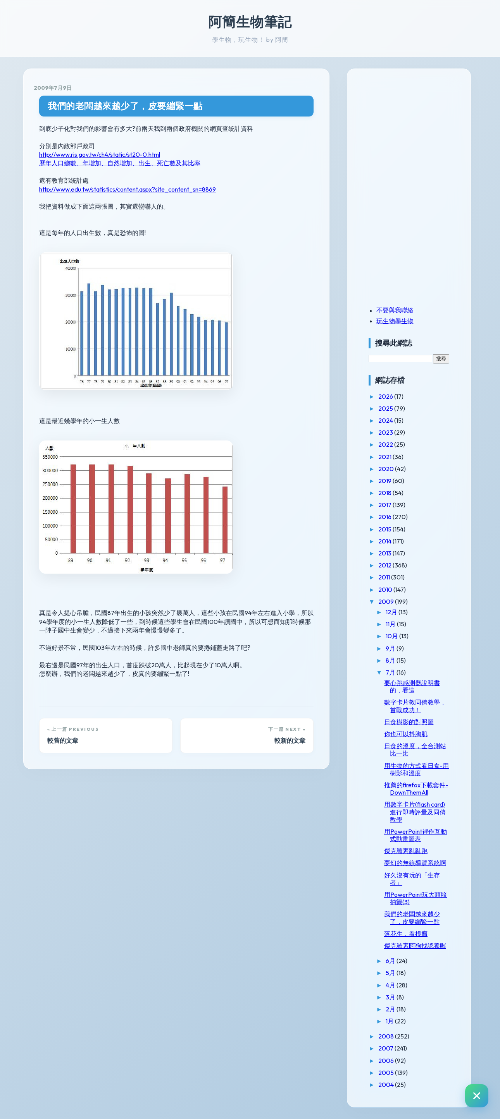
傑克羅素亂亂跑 (406, 851)
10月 (392, 636)
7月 (391, 672)
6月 (391, 961)
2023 (386, 432)
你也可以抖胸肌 (406, 734)
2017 (385, 505)
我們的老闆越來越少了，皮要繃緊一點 (125, 105)
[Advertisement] (417, 132)
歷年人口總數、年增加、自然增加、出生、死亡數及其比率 (119, 163)
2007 (386, 1048)
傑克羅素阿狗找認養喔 (415, 945)
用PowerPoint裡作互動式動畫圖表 (415, 835)
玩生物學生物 (395, 321)
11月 (391, 624)
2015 (385, 529)
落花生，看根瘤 (406, 933)
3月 (391, 997)
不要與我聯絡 (395, 310)
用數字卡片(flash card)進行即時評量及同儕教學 (415, 811)
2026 (386, 396)
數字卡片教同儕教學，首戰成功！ (415, 705)
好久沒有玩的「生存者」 (412, 878)
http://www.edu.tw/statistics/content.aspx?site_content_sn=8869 (127, 189)
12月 (392, 612)
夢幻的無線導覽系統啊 (415, 863)
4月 (391, 985)
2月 (391, 1009)
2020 (386, 469)
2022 (386, 444)
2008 (386, 1036)
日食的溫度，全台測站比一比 (415, 749)
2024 (386, 420)
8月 (391, 660)
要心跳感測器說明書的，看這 (412, 686)
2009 (386, 601)
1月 (390, 1021)
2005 (386, 1072)
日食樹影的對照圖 (409, 722)
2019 (385, 481)
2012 (385, 565)
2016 (385, 517)
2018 (385, 493)
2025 (386, 408)
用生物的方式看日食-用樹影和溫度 (416, 769)
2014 (385, 541)
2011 (384, 577)
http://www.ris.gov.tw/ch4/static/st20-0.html (99, 154)
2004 (386, 1084)
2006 (386, 1060)
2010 (385, 589)
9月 (391, 648)
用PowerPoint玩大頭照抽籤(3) (415, 898)
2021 (385, 457)
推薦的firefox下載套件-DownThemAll (416, 788)
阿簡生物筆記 (250, 21)
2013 (385, 553)
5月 (391, 973)
